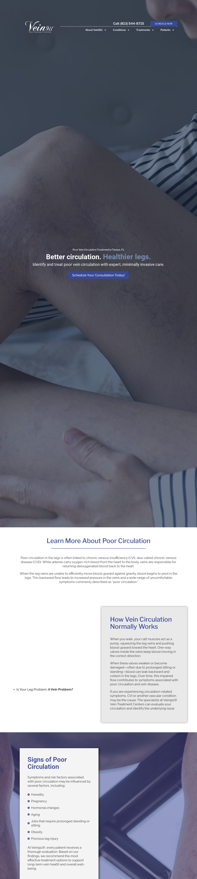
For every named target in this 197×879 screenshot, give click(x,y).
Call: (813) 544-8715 (128, 24)
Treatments (145, 30)
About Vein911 (95, 30)
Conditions (121, 30)
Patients (167, 30)
